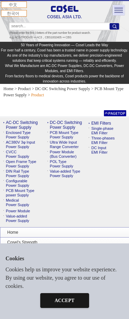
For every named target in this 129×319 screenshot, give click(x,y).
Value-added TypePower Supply (65, 173)
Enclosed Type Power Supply (18, 134)
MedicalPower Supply (17, 202)
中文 (13, 4)
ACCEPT (65, 300)
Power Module (18, 211)
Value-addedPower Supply (17, 218)
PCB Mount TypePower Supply (64, 134)
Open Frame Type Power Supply (21, 164)
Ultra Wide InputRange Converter (64, 144)
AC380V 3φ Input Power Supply (20, 144)
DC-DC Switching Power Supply (66, 125)
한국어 (13, 13)
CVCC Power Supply (17, 154)
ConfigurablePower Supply (17, 183)
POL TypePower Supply (61, 164)
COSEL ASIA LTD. (64, 11)
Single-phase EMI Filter (102, 130)
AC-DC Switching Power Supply (22, 125)
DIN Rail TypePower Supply (17, 173)
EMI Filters (101, 123)
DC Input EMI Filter (99, 150)
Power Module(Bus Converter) (63, 154)
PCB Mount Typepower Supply (20, 192)
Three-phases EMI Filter (103, 140)
